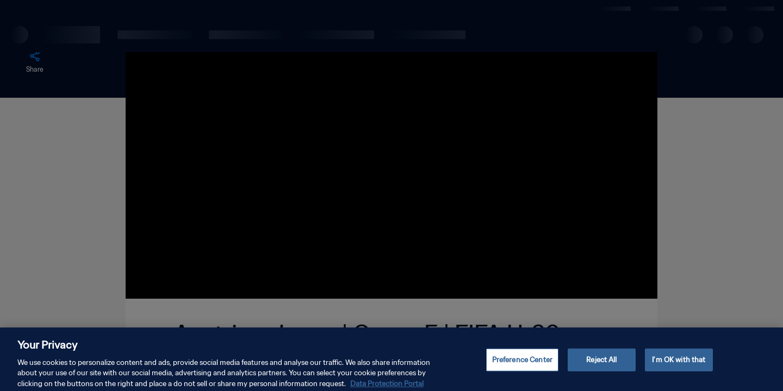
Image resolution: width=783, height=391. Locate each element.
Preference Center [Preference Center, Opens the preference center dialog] (522, 366)
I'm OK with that (678, 366)
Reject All (601, 366)
